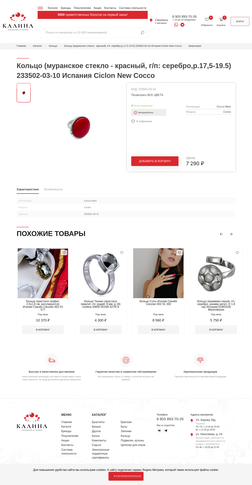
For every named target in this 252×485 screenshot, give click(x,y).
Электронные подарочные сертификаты (100, 453)
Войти (240, 21)
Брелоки (126, 422)
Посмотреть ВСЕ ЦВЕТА (147, 94)
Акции (97, 7)
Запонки (126, 431)
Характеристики (28, 189)
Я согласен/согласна (127, 476)
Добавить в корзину (155, 161)
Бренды (66, 7)
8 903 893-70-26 (184, 16)
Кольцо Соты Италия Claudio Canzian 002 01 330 (158, 303)
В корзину (43, 329)
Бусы (124, 426)
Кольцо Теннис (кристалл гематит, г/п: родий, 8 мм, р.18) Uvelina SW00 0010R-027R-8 (101, 304)
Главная (21, 45)
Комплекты (99, 440)
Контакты (110, 7)
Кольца (53, 45)
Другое (96, 431)
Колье (96, 435)
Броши (96, 426)
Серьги (96, 445)
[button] (221, 234)
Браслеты (98, 422)
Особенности (53, 189)
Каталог (53, 7)
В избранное (144, 121)
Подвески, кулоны (132, 440)
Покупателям (82, 7)
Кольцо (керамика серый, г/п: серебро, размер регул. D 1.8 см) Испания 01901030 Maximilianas (216, 305)
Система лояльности (132, 7)
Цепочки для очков (133, 445)
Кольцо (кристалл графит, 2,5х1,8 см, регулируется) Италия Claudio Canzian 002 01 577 (43, 305)
